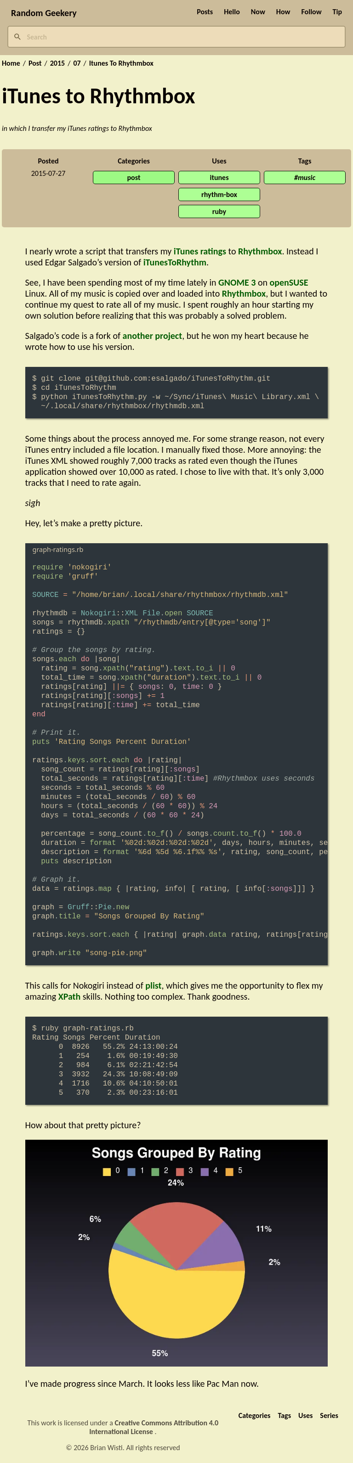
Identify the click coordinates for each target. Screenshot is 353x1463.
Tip (337, 11)
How (283, 11)
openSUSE (289, 282)
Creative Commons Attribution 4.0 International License (153, 1427)
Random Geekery (44, 12)
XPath (69, 996)
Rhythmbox (260, 251)
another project (152, 335)
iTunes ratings (200, 251)
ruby (219, 211)
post (134, 177)
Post (35, 63)
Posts (205, 11)
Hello (232, 11)
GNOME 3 (237, 282)
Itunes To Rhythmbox (121, 63)
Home (11, 63)
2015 (57, 63)
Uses (305, 1415)
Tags (284, 1415)
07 (76, 63)
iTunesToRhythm (174, 262)
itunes (219, 177)
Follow (311, 11)
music (306, 177)
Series (329, 1415)
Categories (255, 1415)
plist (153, 985)
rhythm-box (219, 194)
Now (258, 11)
